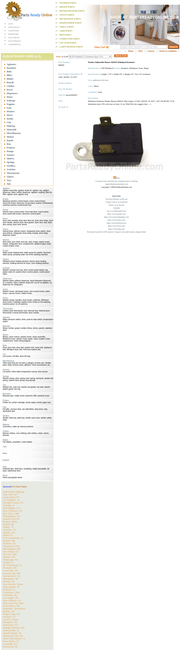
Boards (10, 82)
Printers (11, 147)
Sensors (11, 155)
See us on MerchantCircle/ (116, 211)
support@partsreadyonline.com (116, 184)
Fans (9, 107)
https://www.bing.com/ (116, 229)
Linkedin (116, 208)
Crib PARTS (66, 31)
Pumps (10, 151)
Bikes (9, 75)
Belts (9, 71)
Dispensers (12, 93)
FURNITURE (13, 31)
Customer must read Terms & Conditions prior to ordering (116, 181)
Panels (10, 140)
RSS (118, 178)
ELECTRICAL (14, 38)
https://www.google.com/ (116, 214)
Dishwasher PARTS (71, 23)
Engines (11, 104)
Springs (11, 162)
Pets (9, 144)
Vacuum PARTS (67, 43)
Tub (9, 184)
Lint (9, 122)
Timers (10, 176)
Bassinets (11, 68)
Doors (10, 97)
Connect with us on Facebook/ (117, 202)
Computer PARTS (70, 39)
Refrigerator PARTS (72, 11)
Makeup (11, 126)
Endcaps (11, 100)
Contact (150, 51)
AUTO (10, 24)
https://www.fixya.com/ (116, 226)
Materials (11, 129)
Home (130, 51)
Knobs (10, 118)
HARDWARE (13, 34)
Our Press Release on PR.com (117, 199)
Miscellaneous (14, 133)
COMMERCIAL (14, 44)
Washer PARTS (67, 3)
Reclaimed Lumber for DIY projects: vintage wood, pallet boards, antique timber (116, 232)
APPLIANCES (13, 27)
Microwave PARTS (70, 19)
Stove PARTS (67, 15)
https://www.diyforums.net (116, 223)
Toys (9, 180)
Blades (10, 78)
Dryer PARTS (67, 7)
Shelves (10, 158)
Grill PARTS (67, 27)
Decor (10, 89)
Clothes (10, 86)
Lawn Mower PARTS (71, 46)
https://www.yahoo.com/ (117, 220)
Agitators (11, 64)
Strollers (11, 165)
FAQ (140, 51)
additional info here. (101, 80)
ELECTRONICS (14, 41)
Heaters (11, 111)
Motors (10, 136)
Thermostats (13, 173)
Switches (11, 169)
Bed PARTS (66, 35)
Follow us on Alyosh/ (116, 205)
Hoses (10, 115)
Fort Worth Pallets (19, 487)
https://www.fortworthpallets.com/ (116, 217)
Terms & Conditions (168, 51)
